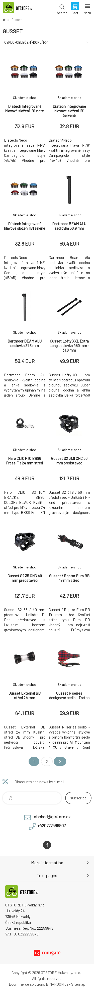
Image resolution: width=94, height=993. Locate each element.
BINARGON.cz (57, 984)
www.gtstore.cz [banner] (20, 9)
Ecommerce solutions (27, 984)
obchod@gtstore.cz (52, 816)
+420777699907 (51, 825)
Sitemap (78, 984)
